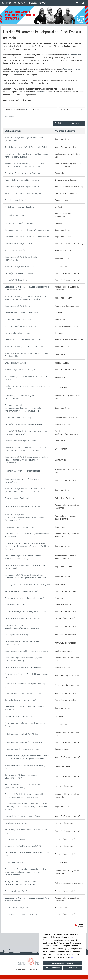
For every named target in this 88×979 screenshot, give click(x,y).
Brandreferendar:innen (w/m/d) (16, 891)
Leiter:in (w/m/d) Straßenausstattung (19, 273)
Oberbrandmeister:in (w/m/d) (16, 839)
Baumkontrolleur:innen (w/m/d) (16, 907)
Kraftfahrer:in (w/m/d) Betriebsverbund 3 (20, 207)
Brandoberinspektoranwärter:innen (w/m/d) (21, 914)
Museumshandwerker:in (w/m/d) (17, 250)
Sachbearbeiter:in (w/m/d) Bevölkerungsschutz (22, 618)
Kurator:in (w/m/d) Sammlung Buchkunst (20, 326)
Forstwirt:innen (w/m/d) (14, 862)
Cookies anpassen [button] (52, 968)
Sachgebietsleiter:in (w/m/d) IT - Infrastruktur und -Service (26, 651)
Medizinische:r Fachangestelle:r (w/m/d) (20, 527)
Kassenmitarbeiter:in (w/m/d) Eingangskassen (22, 180)
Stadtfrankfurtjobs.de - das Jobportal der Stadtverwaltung (25, 3)
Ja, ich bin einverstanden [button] (62, 963)
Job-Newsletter (73, 54)
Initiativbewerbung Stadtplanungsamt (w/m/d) (22, 749)
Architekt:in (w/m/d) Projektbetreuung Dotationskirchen (25, 611)
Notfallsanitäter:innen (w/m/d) (16, 823)
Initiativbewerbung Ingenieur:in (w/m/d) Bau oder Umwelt (26, 734)
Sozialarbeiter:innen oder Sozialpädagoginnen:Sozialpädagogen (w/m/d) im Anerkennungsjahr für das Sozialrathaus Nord (23, 408)
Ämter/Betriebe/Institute (65, 131)
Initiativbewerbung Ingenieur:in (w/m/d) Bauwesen (23, 742)
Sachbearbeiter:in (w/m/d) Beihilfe (17, 306)
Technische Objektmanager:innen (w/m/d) (20, 700)
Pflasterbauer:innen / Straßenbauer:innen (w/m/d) (23, 339)
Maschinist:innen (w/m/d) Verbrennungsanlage (22, 471)
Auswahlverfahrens (71, 69)
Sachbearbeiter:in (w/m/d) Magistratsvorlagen (22, 186)
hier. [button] (73, 957)
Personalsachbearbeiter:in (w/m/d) (18, 319)
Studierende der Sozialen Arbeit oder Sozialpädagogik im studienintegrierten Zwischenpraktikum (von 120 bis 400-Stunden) (26, 806)
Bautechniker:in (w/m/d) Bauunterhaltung (20, 223)
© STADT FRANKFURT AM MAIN (28, 969)
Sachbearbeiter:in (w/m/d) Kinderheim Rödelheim (23, 506)
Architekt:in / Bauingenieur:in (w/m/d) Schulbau (22, 173)
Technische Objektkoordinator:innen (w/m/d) (21, 591)
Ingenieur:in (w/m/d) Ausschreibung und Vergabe (23, 816)
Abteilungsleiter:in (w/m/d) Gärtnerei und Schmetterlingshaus (27, 584)
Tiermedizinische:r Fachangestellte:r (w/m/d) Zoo (23, 193)
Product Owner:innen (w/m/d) (16, 215)
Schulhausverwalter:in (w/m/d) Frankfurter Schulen (24, 693)
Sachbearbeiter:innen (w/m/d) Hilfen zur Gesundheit (24, 346)
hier (52, 83)
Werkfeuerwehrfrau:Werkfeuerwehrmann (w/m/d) (23, 846)
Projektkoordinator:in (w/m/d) (16, 200)
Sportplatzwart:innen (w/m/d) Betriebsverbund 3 (23, 312)
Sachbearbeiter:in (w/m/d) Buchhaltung (19, 266)
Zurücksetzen (61, 123)
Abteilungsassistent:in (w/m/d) (16, 634)
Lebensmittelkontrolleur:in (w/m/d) (18, 333)
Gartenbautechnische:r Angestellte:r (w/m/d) (21, 440)
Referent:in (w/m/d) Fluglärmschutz (18, 498)
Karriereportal (40, 91)
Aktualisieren (77, 123)
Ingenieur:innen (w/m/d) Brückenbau (18, 243)
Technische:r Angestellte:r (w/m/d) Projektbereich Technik (26, 147)
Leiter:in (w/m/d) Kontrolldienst (16, 280)
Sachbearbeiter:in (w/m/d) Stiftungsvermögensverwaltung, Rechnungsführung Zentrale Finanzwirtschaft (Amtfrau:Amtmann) (26, 460)
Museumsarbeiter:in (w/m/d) (15, 604)
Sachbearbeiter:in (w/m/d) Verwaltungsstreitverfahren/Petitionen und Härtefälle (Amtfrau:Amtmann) (24, 517)
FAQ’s (16, 71)
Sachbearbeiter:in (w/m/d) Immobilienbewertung (23, 667)
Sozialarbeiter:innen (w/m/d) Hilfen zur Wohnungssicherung (27, 230)
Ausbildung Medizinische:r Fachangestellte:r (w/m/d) (24, 598)
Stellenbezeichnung (13, 131)
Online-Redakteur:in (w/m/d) (15, 363)
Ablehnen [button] (73, 968)
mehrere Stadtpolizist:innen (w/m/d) (18, 716)
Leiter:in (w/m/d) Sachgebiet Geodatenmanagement (24, 424)
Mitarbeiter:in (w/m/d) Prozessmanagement (21, 369)
